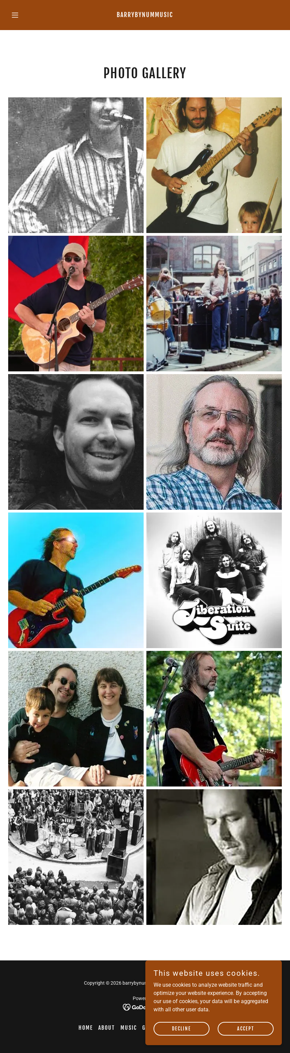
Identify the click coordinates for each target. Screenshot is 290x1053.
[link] (145, 15)
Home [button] (85, 1027)
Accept (245, 1028)
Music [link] (128, 1027)
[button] (28, 15)
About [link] (106, 1027)
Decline (181, 1028)
